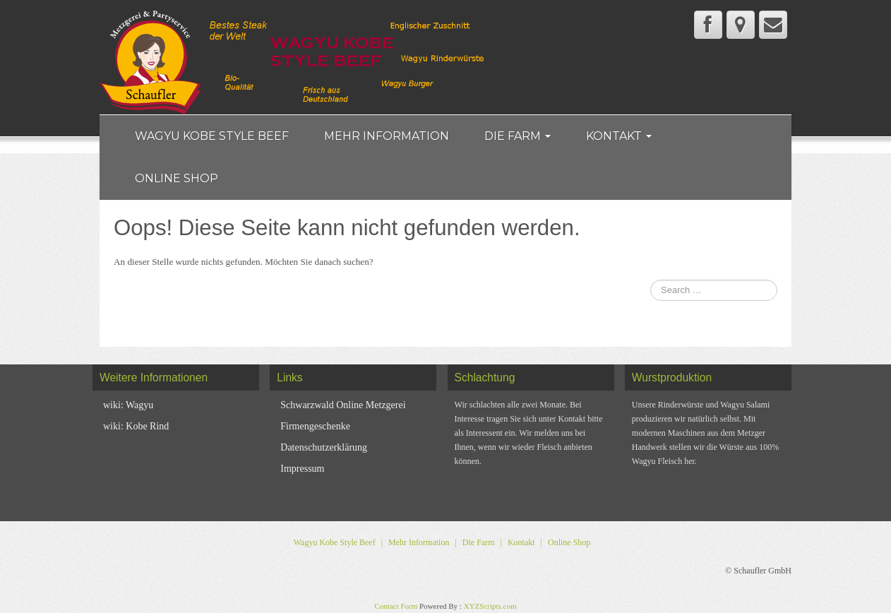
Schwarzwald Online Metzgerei (342, 405)
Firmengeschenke (315, 426)
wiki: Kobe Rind (136, 426)
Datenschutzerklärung (323, 447)
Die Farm (517, 136)
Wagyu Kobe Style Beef (212, 136)
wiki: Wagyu (128, 405)
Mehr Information (386, 136)
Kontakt (619, 136)
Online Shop (176, 178)
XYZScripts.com (490, 606)
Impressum (302, 468)
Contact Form (395, 606)
